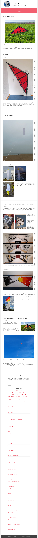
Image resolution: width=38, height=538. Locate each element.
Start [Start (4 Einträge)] (15, 402)
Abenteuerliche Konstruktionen (12, 433)
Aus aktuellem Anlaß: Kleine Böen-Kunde (13, 481)
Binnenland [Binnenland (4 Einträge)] (23, 390)
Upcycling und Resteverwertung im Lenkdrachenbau (18, 204)
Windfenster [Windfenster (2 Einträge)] (9, 404)
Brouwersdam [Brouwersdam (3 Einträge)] (14, 392)
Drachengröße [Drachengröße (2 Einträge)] (16, 394)
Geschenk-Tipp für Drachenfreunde (12, 488)
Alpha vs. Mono (10, 519)
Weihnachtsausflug (8, 115)
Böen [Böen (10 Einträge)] (18, 392)
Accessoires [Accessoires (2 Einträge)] (9, 390)
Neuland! (9, 440)
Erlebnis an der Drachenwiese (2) (12, 467)
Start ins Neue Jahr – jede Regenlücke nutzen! (14, 524)
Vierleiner (10, 9)
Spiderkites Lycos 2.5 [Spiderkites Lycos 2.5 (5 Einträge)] (23, 399)
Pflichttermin (9, 505)
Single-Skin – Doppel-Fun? (11, 529)
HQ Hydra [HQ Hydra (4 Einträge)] (20, 396)
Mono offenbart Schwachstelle (12, 522)
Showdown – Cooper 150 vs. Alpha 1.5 (13, 474)
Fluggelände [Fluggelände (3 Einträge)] (10, 396)
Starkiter (19, 3)
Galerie (15, 9)
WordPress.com (28, 536)
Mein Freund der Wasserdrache (12, 517)
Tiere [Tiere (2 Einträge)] (17, 402)
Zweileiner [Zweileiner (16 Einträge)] (10, 406)
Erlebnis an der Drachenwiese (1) (12, 469)
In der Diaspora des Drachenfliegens (13, 510)
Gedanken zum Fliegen (11, 450)
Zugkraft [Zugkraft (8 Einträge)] (26, 404)
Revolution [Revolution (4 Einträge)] (10, 399)
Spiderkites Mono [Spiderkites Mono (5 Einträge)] (11, 402)
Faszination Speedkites (9, 55)
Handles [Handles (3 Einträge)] (13, 396)
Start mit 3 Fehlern (10, 512)
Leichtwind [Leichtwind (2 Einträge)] (9, 398)
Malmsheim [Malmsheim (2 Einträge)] (14, 398)
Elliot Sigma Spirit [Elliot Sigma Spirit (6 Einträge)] (22, 394)
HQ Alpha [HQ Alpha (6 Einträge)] (17, 396)
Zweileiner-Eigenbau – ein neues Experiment (15, 318)
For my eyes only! (10, 443)
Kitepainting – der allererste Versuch (13, 455)
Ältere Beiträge (5, 371)
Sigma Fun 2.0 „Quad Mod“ (11, 462)
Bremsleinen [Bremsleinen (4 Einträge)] (10, 392)
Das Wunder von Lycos (11, 500)
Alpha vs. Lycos (10, 493)
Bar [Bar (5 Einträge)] (16, 390)
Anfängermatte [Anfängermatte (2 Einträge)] (13, 390)
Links (25, 9)
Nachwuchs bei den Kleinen (11, 436)
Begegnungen (9, 457)
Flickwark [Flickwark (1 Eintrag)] (27, 394)
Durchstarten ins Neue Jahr (11, 486)
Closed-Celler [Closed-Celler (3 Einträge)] (22, 392)
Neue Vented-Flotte (10, 426)
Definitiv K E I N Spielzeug (11, 464)
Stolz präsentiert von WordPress (13, 536)
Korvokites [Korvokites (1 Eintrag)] (26, 396)
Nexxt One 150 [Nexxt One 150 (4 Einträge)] (23, 398)
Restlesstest (9, 431)
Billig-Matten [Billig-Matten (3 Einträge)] (19, 390)
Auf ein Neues (9, 438)
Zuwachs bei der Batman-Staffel (12, 424)
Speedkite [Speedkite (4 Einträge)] (14, 399)
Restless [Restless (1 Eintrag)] (27, 398)
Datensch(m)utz (19, 11)
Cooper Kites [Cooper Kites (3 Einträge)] (27, 392)
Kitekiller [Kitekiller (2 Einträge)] (24, 396)
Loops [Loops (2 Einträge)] (12, 398)
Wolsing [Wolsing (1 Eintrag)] (23, 404)
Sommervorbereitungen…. (11, 476)
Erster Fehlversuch (8, 16)
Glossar (20, 9)
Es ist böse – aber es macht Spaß (12, 483)
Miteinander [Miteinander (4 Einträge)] (18, 398)
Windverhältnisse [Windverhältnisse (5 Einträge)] (19, 404)
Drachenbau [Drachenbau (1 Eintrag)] (9, 394)
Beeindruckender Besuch (11, 448)
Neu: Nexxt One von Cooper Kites (12, 491)
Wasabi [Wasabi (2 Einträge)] (29, 402)
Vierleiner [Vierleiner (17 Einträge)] (25, 402)
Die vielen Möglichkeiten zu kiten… (12, 479)
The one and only (10, 445)
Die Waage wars (10, 495)
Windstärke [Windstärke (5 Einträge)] (13, 404)
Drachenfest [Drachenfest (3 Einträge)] (12, 394)
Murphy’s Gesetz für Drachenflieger (12, 526)
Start (6, 9)
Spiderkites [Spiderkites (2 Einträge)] (17, 399)
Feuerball (9, 498)
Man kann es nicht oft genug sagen (12, 507)
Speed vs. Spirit (10, 452)
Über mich (29, 9)
